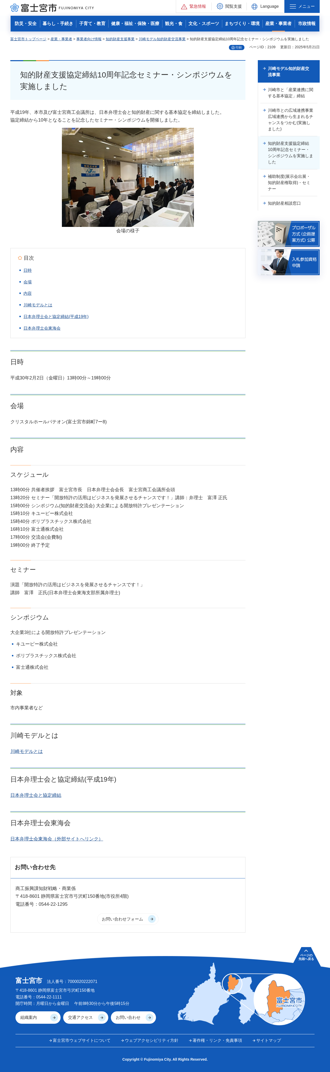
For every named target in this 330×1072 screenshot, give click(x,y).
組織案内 (28, 1017)
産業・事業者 (61, 39)
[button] (193, 6)
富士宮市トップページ (28, 39)
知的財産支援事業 (120, 39)
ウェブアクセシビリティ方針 (151, 1040)
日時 (27, 270)
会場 (27, 282)
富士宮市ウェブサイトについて (82, 1040)
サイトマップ (268, 1040)
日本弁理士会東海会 (42, 328)
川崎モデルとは (37, 305)
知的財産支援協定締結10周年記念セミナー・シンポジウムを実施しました (290, 152)
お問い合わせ (128, 1017)
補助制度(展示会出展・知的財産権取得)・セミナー (289, 182)
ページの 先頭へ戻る (306, 957)
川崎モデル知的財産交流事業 (162, 39)
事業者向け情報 (89, 39)
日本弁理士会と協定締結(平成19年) (55, 316)
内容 (27, 293)
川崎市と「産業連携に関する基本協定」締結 (290, 93)
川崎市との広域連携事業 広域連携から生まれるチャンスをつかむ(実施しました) (292, 119)
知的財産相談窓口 (284, 203)
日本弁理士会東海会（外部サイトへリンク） (56, 838)
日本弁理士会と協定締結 (35, 795)
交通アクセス (80, 1017)
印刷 (239, 47)
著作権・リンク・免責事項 (217, 1040)
